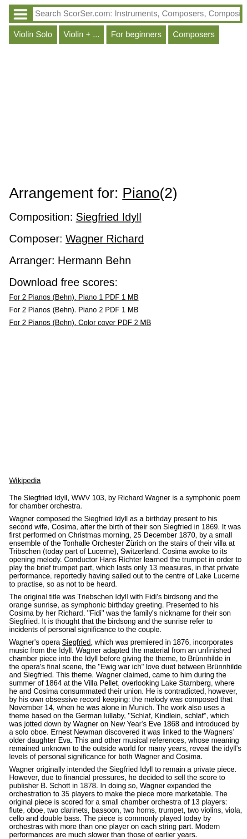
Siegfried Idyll (108, 217)
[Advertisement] (125, 116)
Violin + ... (82, 34)
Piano (141, 193)
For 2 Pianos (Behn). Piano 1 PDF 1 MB (74, 297)
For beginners (136, 34)
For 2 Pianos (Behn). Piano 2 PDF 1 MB (74, 310)
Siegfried (177, 527)
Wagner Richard (105, 238)
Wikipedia (24, 480)
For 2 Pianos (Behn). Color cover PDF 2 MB (80, 322)
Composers (194, 34)
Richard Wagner (144, 498)
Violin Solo (33, 34)
